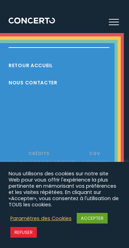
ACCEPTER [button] (92, 218)
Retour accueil (31, 65)
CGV (94, 153)
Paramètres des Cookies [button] (41, 218)
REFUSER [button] (23, 232)
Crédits (39, 153)
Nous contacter (33, 82)
